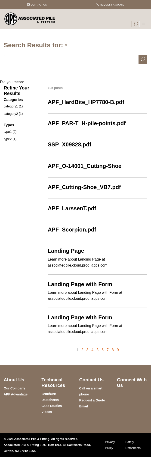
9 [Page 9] (118, 350)
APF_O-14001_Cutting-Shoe (84, 166)
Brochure (48, 394)
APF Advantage (16, 394)
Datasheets (50, 400)
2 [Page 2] (82, 350)
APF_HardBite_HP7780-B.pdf (86, 102)
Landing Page (66, 251)
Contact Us (39, 4)
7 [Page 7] (108, 350)
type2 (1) (10, 139)
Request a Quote (112, 4)
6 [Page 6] (103, 350)
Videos (46, 412)
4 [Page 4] (92, 350)
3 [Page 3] (87, 350)
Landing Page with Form (80, 284)
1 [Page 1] (77, 350)
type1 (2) (10, 132)
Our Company (14, 388)
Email (83, 406)
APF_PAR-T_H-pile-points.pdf (87, 123)
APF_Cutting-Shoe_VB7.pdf (84, 187)
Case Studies (51, 406)
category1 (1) (13, 106)
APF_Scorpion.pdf (72, 229)
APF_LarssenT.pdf (72, 208)
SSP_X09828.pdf (69, 144)
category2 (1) (13, 114)
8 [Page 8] (113, 350)
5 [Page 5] (97, 350)
